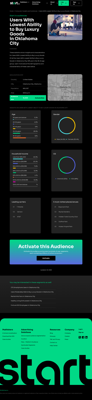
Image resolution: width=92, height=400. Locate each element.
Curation (24, 339)
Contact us (53, 342)
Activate (46, 258)
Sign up (74, 3)
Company (69, 330)
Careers (67, 336)
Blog (51, 333)
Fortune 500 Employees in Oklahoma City (25, 305)
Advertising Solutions (36, 3)
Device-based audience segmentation (33, 336)
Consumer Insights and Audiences (26, 11)
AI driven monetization (9, 333)
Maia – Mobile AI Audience (29, 342)
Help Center (54, 345)
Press (66, 339)
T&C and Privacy (55, 339)
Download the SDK (8, 336)
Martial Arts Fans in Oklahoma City (23, 296)
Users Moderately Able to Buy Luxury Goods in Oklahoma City (32, 292)
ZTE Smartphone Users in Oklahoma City (25, 287)
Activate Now (39, 98)
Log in (62, 3)
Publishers (23, 2)
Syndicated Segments (28, 345)
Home (12, 11)
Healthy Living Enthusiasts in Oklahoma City (26, 301)
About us (52, 3)
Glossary (52, 336)
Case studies (6, 339)
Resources (54, 330)
